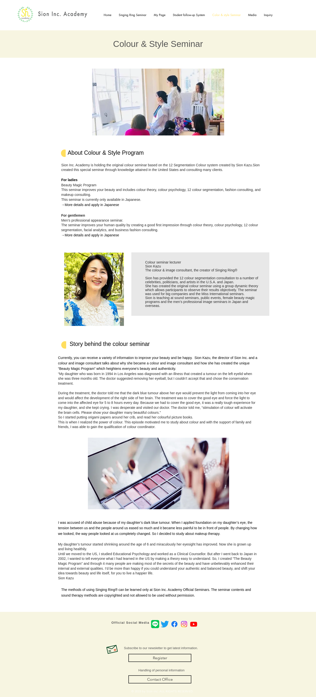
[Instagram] (184, 624)
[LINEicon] (155, 624)
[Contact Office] (159, 679)
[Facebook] (174, 624)
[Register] (159, 658)
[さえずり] (165, 624)
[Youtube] (194, 624)
